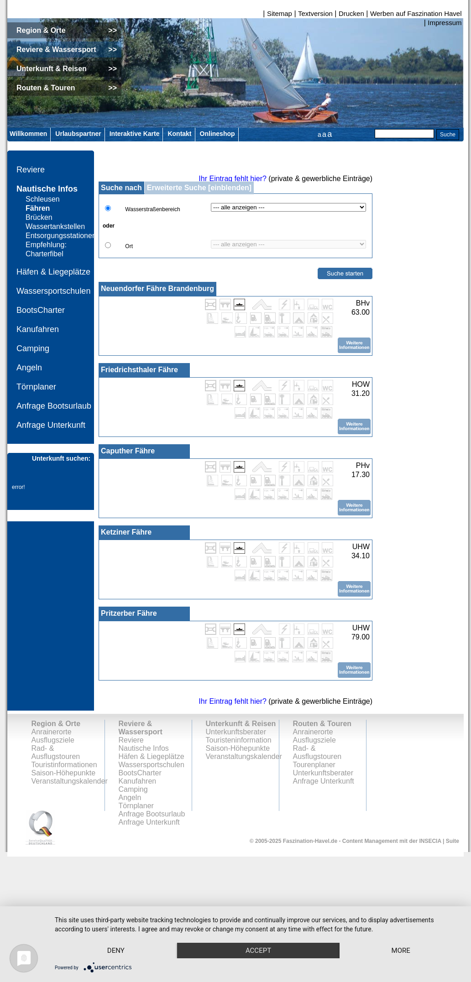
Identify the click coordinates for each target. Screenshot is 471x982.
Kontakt (179, 133)
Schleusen (43, 199)
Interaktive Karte (135, 133)
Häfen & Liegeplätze (53, 271)
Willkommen (28, 133)
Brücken (39, 217)
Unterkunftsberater (236, 732)
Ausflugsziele (52, 740)
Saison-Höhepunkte (63, 773)
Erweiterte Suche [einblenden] (199, 188)
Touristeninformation (239, 740)
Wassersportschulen (53, 291)
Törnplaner (36, 386)
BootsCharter (40, 310)
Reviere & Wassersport (140, 728)
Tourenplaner (314, 765)
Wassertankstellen (55, 226)
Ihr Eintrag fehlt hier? (233, 178)
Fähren (38, 208)
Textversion (315, 13)
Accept (265, 934)
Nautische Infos (47, 188)
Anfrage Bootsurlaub (53, 405)
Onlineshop (217, 133)
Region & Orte (56, 723)
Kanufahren (37, 329)
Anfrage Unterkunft (50, 425)
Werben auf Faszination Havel (416, 13)
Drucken (351, 13)
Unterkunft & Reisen (241, 723)
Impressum (444, 22)
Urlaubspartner (78, 133)
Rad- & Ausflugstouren (55, 752)
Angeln (29, 367)
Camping (32, 348)
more (118, 950)
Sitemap (279, 13)
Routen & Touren (322, 723)
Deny (118, 934)
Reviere (30, 169)
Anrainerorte (51, 732)
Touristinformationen (64, 765)
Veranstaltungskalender (69, 781)
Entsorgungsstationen (61, 235)
